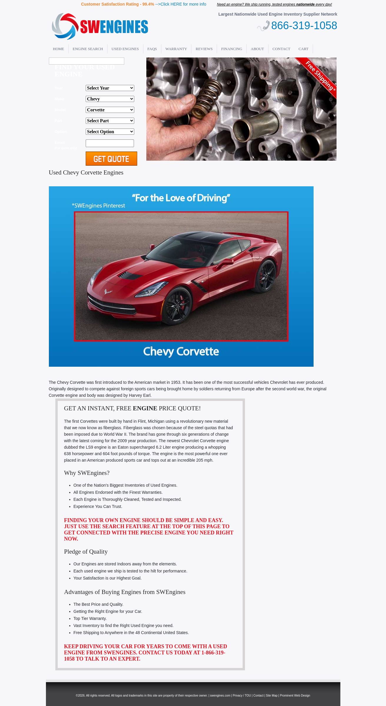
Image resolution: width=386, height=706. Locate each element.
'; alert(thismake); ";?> (110, 110)
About (257, 49)
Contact (281, 49)
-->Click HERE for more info (180, 4)
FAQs (152, 49)
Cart (304, 49)
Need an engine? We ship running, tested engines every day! (274, 4)
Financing (231, 49)
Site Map (271, 695)
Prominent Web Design (295, 695)
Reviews (204, 49)
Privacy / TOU (242, 695)
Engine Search (88, 49)
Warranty (176, 49)
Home (58, 49)
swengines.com (220, 695)
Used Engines (125, 49)
